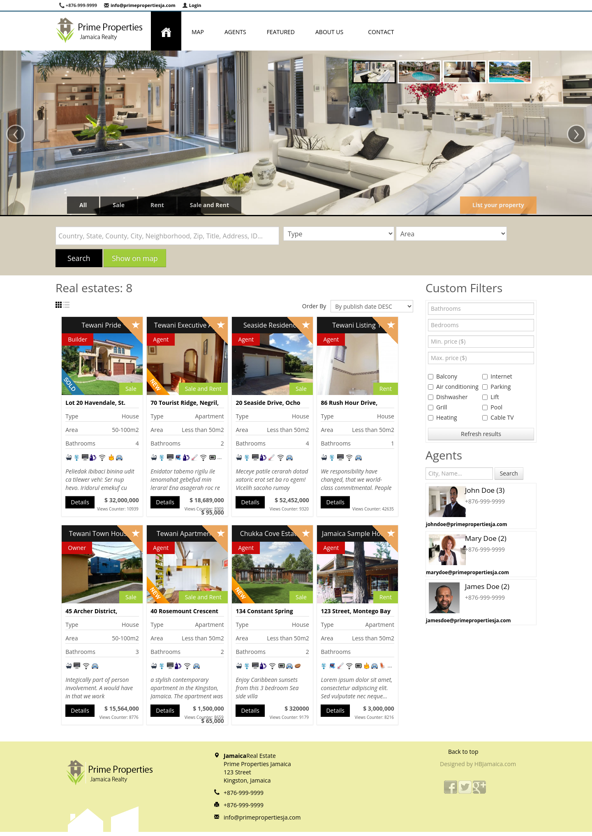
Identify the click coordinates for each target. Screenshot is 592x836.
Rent (157, 205)
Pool (492, 407)
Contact (381, 32)
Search (79, 258)
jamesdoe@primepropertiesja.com (468, 620)
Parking (496, 386)
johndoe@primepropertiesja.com (466, 524)
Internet (497, 376)
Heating (442, 417)
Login (191, 5)
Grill (437, 407)
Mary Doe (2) (485, 538)
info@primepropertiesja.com (140, 5)
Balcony (442, 376)
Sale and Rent (209, 205)
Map (198, 32)
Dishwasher (447, 397)
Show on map (134, 258)
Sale (119, 205)
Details (80, 502)
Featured (281, 32)
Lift (490, 397)
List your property (498, 205)
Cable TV (497, 417)
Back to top (463, 751)
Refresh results (481, 434)
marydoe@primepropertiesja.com (467, 572)
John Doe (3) (484, 490)
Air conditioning (453, 386)
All (83, 205)
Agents (235, 32)
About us (331, 32)
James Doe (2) (487, 586)
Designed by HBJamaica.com (478, 764)
